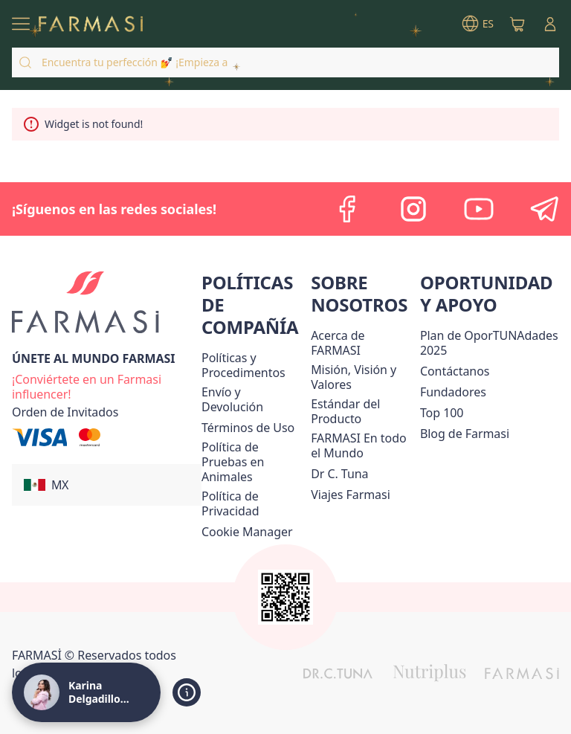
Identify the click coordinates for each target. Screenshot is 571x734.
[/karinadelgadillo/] (91, 24)
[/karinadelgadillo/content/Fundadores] (453, 391)
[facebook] (348, 209)
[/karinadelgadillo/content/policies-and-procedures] (253, 365)
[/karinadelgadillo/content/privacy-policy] (253, 503)
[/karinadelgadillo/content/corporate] (362, 445)
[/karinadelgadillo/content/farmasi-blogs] (464, 433)
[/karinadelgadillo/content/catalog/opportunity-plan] (489, 343)
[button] (106, 485)
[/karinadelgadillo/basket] (517, 24)
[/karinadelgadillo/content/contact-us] (455, 371)
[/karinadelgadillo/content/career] (350, 494)
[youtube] (479, 209)
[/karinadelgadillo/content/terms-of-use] (247, 427)
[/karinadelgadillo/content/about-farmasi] (362, 343)
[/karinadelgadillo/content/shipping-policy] (253, 399)
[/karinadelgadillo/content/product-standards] (362, 411)
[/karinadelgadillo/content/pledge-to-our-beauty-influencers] (339, 473)
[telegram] (544, 209)
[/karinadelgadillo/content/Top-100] (442, 412)
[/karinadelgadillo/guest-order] (65, 412)
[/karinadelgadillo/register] (106, 385)
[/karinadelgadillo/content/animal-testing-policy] (253, 462)
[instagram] (413, 209)
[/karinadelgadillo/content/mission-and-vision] (362, 377)
